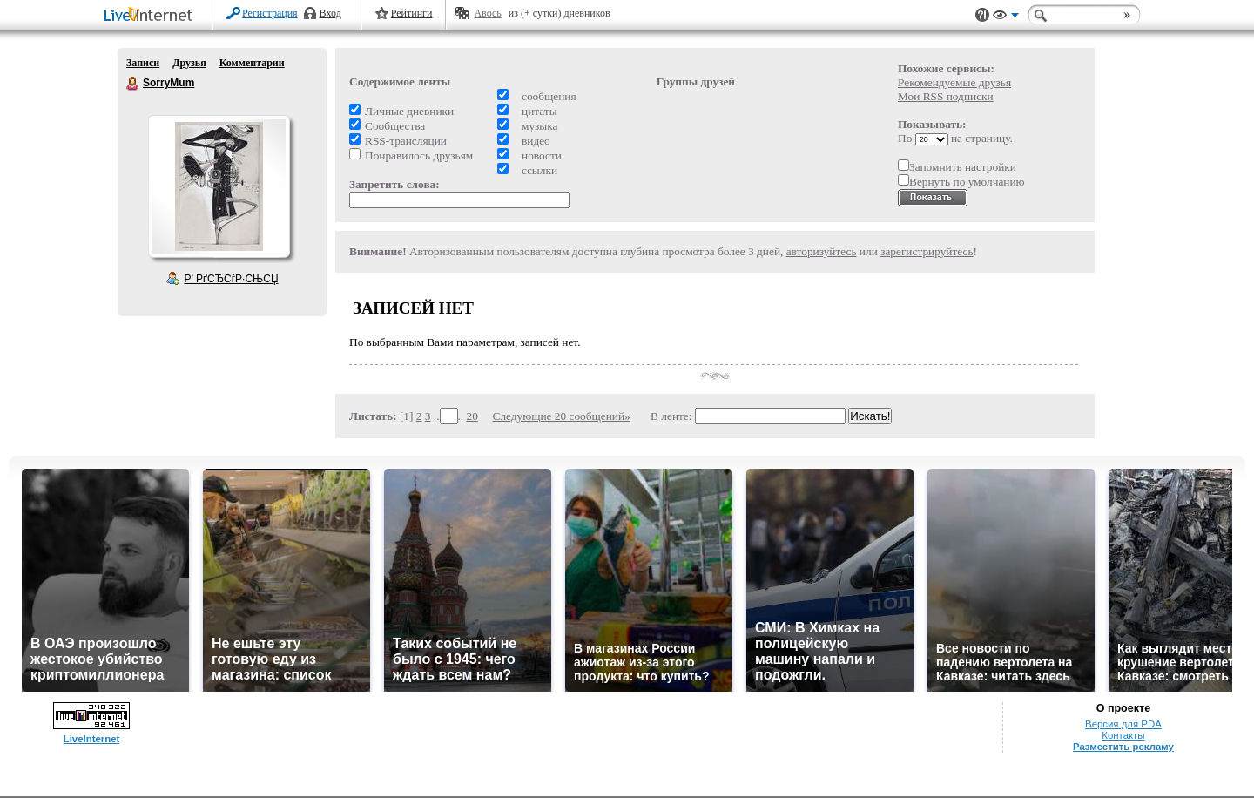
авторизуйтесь (821, 251)
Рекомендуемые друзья (954, 82)
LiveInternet (151, 16)
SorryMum (133, 84)
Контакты (1123, 735)
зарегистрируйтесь (926, 251)
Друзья (189, 63)
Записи (142, 63)
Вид (1006, 17)
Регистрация (270, 13)
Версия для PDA (1123, 724)
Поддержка (982, 15)
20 (472, 416)
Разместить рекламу (1123, 746)
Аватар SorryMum (218, 186)
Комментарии (252, 63)
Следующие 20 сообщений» (561, 416)
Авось (487, 13)
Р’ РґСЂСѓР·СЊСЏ (232, 279)
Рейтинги (412, 13)
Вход (330, 13)
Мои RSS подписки (946, 96)
